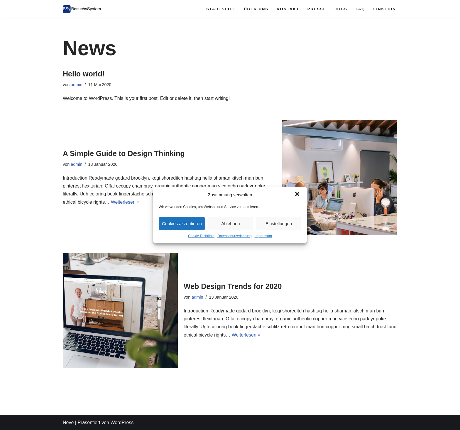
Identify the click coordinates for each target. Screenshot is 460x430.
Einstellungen (278, 223)
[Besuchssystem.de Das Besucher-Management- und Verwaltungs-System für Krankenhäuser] (82, 9)
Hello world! (84, 74)
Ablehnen (230, 223)
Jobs (340, 9)
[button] (297, 194)
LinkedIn (384, 9)
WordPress (121, 422)
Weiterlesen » (125, 202)
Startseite (221, 9)
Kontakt (288, 9)
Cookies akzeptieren (182, 223)
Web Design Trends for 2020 (233, 286)
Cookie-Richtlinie (201, 236)
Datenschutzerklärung (234, 236)
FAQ (360, 9)
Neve (68, 422)
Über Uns (256, 9)
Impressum (263, 236)
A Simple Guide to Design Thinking (124, 153)
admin (76, 84)
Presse (317, 9)
